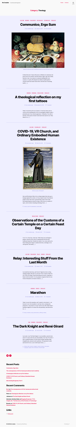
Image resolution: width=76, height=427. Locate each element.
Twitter (61, 2)
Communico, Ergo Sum (38, 24)
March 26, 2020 (40, 143)
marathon (29, 312)
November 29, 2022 (40, 105)
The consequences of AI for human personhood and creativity (22, 370)
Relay (38, 254)
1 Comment (49, 105)
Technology (47, 20)
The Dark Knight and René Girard (38, 326)
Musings (27, 20)
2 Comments (48, 143)
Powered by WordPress (22, 424)
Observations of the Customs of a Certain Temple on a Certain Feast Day (38, 224)
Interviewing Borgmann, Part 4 (14, 380)
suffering (41, 312)
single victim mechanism (33, 347)
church (25, 206)
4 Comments (47, 232)
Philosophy (33, 20)
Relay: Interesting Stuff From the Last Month (38, 260)
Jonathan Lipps (30, 28)
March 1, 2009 (40, 296)
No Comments (48, 28)
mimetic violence (41, 346)
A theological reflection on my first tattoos (38, 99)
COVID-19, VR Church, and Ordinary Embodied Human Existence (38, 135)
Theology (53, 20)
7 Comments (48, 296)
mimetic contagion (33, 346)
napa (32, 312)
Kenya (25, 312)
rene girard (47, 346)
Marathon (38, 292)
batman (25, 346)
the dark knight (41, 347)
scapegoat (26, 347)
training (44, 312)
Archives (66, 2)
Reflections (35, 216)
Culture (22, 20)
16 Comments (48, 330)
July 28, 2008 (39, 330)
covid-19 (29, 206)
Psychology (40, 20)
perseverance (36, 312)
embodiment (33, 206)
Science (43, 254)
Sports (37, 288)
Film (29, 322)
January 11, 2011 (39, 266)
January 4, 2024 (39, 28)
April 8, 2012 (39, 232)
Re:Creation (5, 2)
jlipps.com (10, 413)
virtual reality (39, 206)
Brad (7, 389)
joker (29, 346)
